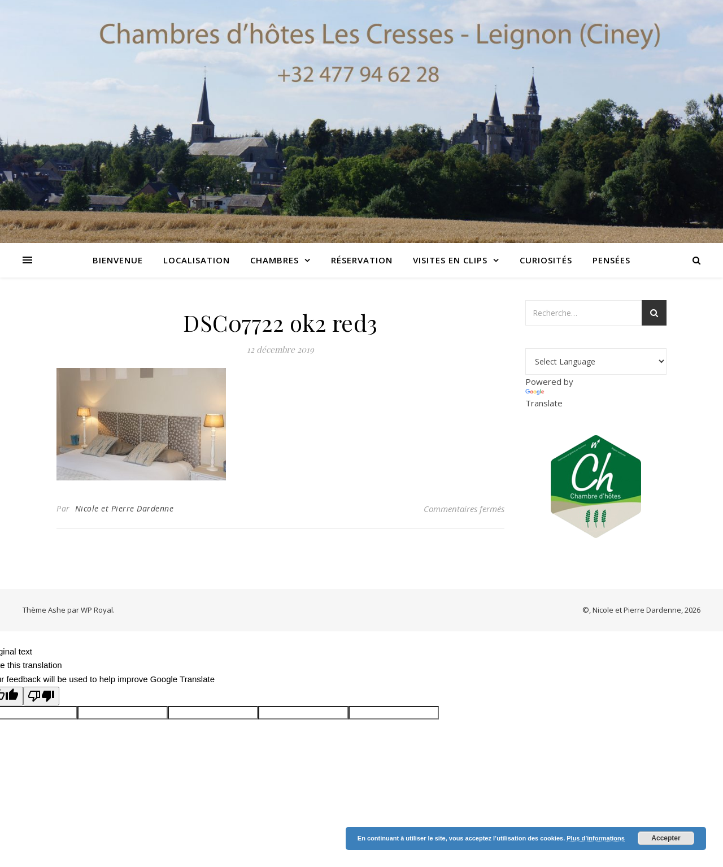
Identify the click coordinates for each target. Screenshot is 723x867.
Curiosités (546, 260)
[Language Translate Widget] (596, 361)
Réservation (362, 260)
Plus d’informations (596, 838)
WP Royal (97, 610)
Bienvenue (118, 260)
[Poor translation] (41, 696)
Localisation (196, 260)
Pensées (611, 260)
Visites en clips (450, 260)
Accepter (665, 838)
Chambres (274, 260)
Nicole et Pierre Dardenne (124, 508)
